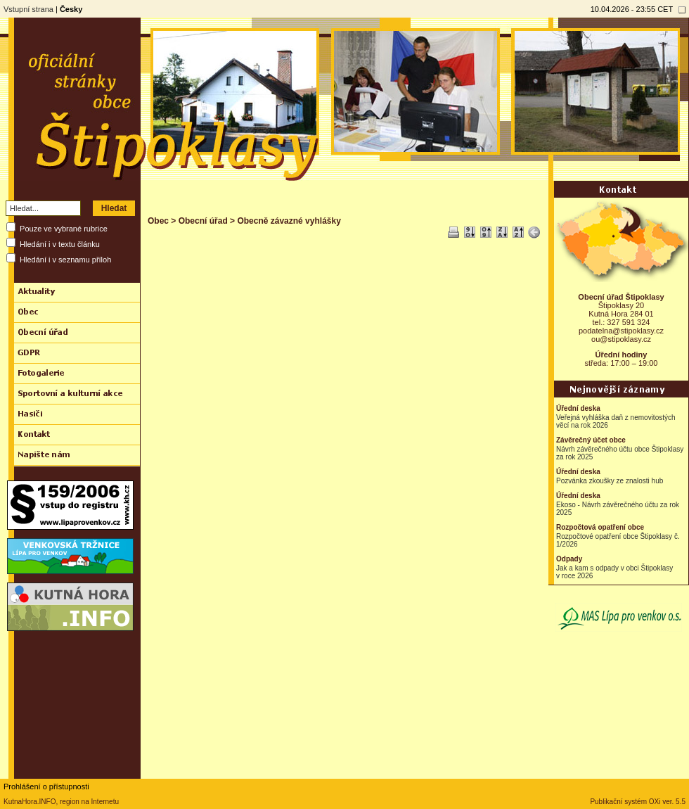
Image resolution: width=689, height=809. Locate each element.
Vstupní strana (28, 9)
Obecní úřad (203, 221)
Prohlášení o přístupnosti (46, 786)
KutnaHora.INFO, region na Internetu (61, 801)
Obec (158, 221)
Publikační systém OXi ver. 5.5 (637, 801)
